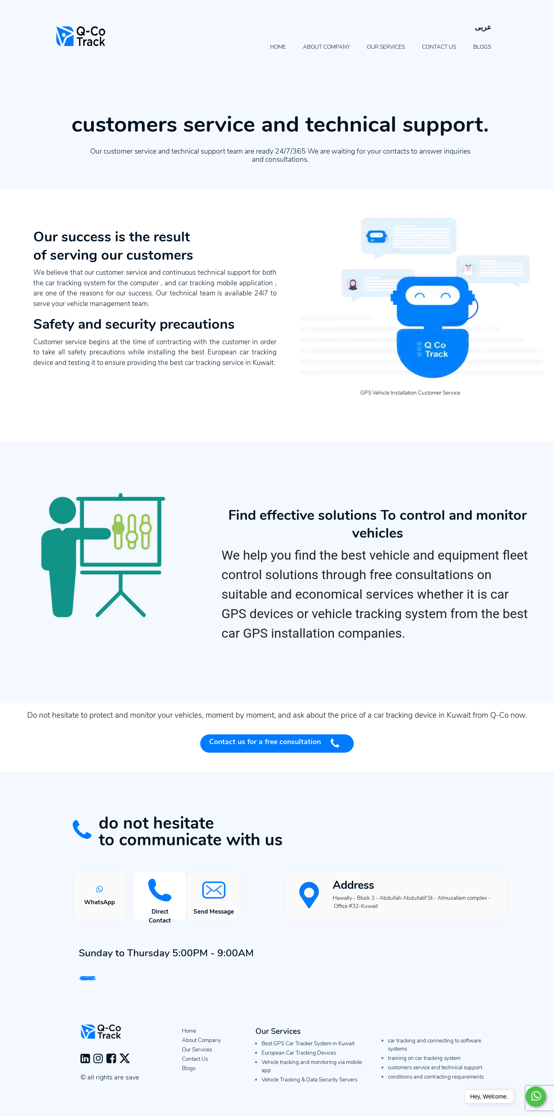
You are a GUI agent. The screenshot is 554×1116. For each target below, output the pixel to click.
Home (278, 47)
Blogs (482, 47)
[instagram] (99, 1067)
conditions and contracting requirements (436, 1084)
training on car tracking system (424, 1065)
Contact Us (439, 47)
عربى (483, 27)
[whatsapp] (535, 1096)
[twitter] (124, 1067)
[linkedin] (86, 1067)
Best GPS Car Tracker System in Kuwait (308, 1051)
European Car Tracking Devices (299, 1060)
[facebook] (112, 1067)
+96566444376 (140, 981)
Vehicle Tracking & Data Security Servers (309, 1087)
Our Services (386, 47)
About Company (326, 47)
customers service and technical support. (435, 1075)
